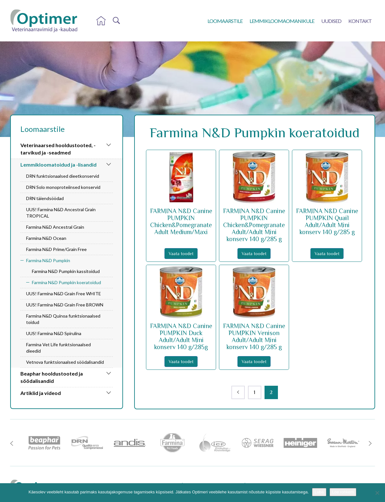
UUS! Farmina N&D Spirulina (53, 333)
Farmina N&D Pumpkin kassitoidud (66, 271)
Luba (319, 492)
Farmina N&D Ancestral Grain (55, 227)
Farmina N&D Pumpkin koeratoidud (66, 282)
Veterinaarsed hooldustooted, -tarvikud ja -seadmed (58, 148)
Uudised (331, 21)
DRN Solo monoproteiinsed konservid (63, 187)
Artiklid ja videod (40, 393)
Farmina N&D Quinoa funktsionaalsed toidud (63, 319)
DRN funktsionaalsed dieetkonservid (62, 176)
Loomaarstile (225, 21)
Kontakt (360, 21)
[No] (377, 493)
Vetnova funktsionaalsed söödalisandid (65, 362)
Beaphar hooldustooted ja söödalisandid (51, 377)
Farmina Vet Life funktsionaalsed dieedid (58, 348)
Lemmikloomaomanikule (282, 21)
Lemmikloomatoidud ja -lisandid (58, 164)
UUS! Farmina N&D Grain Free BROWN (64, 304)
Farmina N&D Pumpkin (48, 260)
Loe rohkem (343, 492)
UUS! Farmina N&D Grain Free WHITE (63, 293)
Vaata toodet (181, 253)
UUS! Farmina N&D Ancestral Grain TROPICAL (61, 213)
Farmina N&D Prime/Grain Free (56, 249)
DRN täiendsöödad (45, 198)
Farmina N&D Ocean (46, 238)
